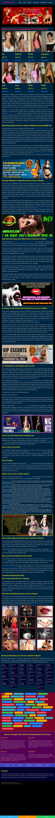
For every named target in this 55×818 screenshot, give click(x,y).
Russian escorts (6, 488)
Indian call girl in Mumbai (7, 701)
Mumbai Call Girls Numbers (9, 566)
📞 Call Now (9, 816)
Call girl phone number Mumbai (24, 707)
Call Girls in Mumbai (20, 405)
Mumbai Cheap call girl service (20, 701)
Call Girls (29, 2)
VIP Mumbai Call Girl (44, 699)
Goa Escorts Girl (14, 675)
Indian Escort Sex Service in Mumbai (43, 152)
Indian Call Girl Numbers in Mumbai (36, 723)
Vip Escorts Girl (50, 679)
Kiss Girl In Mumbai (18, 712)
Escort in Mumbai (26, 476)
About (24, 2)
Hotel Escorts (36, 2)
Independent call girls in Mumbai (31, 699)
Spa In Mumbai (30, 701)
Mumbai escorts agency (42, 693)
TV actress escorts (7, 484)
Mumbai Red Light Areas (18, 693)
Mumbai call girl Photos (18, 699)
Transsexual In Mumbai (17, 720)
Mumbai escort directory (36, 707)
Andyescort (18, 783)
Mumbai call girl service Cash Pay (17, 696)
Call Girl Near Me (6, 509)
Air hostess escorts (7, 498)
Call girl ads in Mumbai (48, 707)
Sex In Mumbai (32, 715)
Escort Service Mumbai (5, 755)
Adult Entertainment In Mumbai (8, 704)
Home (20, 2)
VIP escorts (5, 504)
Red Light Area (44, 2)
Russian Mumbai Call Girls (42, 704)
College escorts (6, 481)
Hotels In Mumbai (8, 693)
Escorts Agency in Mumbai (44, 207)
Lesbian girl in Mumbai (6, 720)
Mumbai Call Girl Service (36, 451)
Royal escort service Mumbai (7, 715)
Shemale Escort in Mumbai (7, 723)
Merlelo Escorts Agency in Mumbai (39, 603)
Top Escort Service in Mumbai (45, 320)
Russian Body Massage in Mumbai (21, 723)
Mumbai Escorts (12, 113)
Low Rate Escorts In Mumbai (7, 728)
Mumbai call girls (5, 696)
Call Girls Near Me (41, 696)
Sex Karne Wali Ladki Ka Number (21, 715)
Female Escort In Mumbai (30, 704)
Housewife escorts (7, 493)
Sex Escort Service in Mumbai (42, 128)
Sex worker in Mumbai (40, 701)
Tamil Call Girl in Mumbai (41, 720)
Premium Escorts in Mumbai (7, 712)
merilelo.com (5, 783)
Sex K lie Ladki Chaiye (42, 715)
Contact (50, 2)
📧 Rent (27, 816)
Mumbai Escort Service (25, 380)
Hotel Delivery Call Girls (41, 712)
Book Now (5, 60)
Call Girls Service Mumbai (7, 699)
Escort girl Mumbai (19, 704)
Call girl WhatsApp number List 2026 (9, 707)
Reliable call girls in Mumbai (30, 693)
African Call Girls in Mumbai (29, 720)
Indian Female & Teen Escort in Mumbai (23, 241)
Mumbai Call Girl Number (30, 696)
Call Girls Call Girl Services (30, 712)
